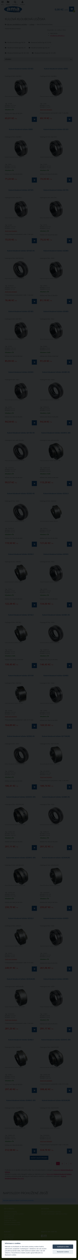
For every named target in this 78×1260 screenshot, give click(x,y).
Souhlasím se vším (63, 1247)
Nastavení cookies (63, 1252)
